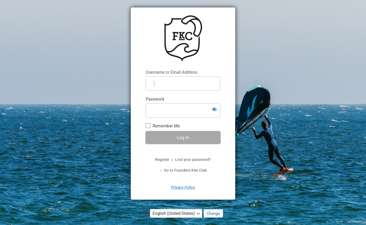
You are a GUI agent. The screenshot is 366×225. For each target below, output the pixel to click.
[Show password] (214, 109)
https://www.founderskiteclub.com (183, 38)
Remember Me (166, 126)
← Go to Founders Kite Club (183, 170)
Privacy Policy (183, 187)
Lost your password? (193, 159)
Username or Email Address (171, 72)
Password (155, 99)
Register (162, 159)
